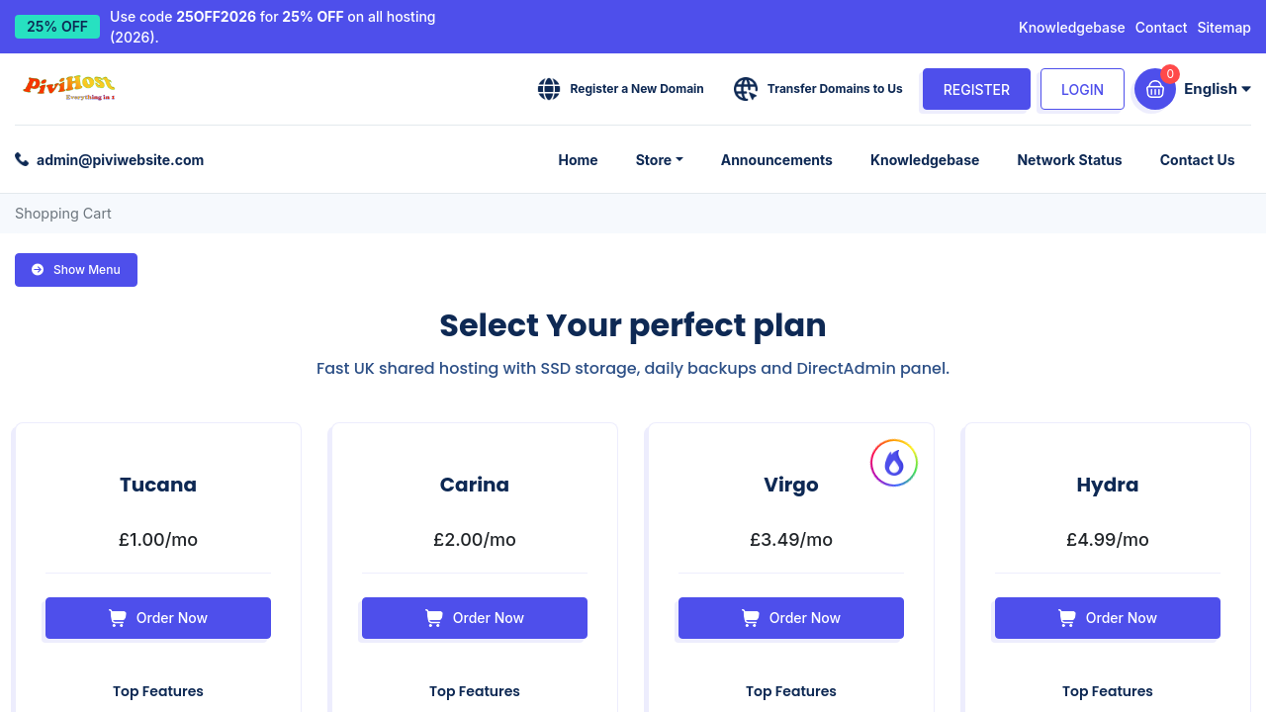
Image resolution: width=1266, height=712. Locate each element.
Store (666, 158)
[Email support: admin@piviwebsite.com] (109, 158)
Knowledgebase (1072, 27)
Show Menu (76, 268)
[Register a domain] (620, 89)
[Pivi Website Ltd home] (71, 89)
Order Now (158, 617)
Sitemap (1224, 27)
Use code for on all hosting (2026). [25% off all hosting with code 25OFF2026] (272, 26)
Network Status (1074, 158)
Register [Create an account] (977, 89)
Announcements (787, 158)
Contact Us (1198, 158)
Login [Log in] (1082, 89)
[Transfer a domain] (818, 89)
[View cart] (1155, 89)
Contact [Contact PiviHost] (1161, 27)
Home (594, 158)
